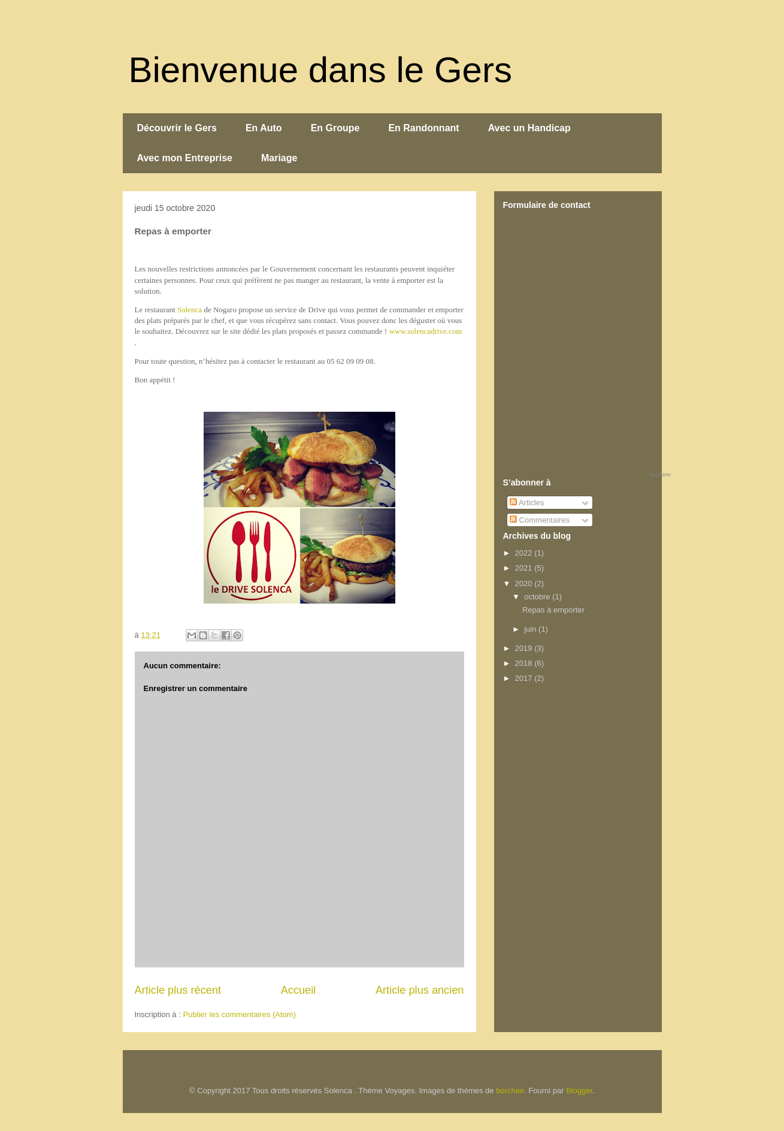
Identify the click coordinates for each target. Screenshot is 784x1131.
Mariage (279, 158)
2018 (525, 663)
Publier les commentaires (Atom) (239, 1014)
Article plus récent (178, 990)
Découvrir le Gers (177, 128)
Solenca (189, 309)
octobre (538, 596)
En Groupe (335, 128)
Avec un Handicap (529, 128)
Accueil (298, 990)
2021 (525, 567)
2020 (525, 583)
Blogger (579, 1090)
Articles (527, 502)
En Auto (264, 128)
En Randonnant (423, 128)
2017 (525, 678)
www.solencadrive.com (425, 331)
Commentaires (540, 519)
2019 (525, 648)
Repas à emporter (553, 609)
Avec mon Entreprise (184, 158)
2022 (525, 552)
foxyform (660, 475)
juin (531, 629)
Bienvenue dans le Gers (320, 70)
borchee (510, 1090)
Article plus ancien (420, 990)
